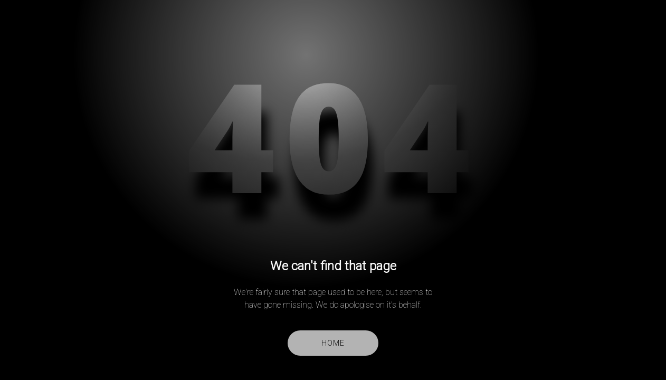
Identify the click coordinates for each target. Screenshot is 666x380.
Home (332, 343)
